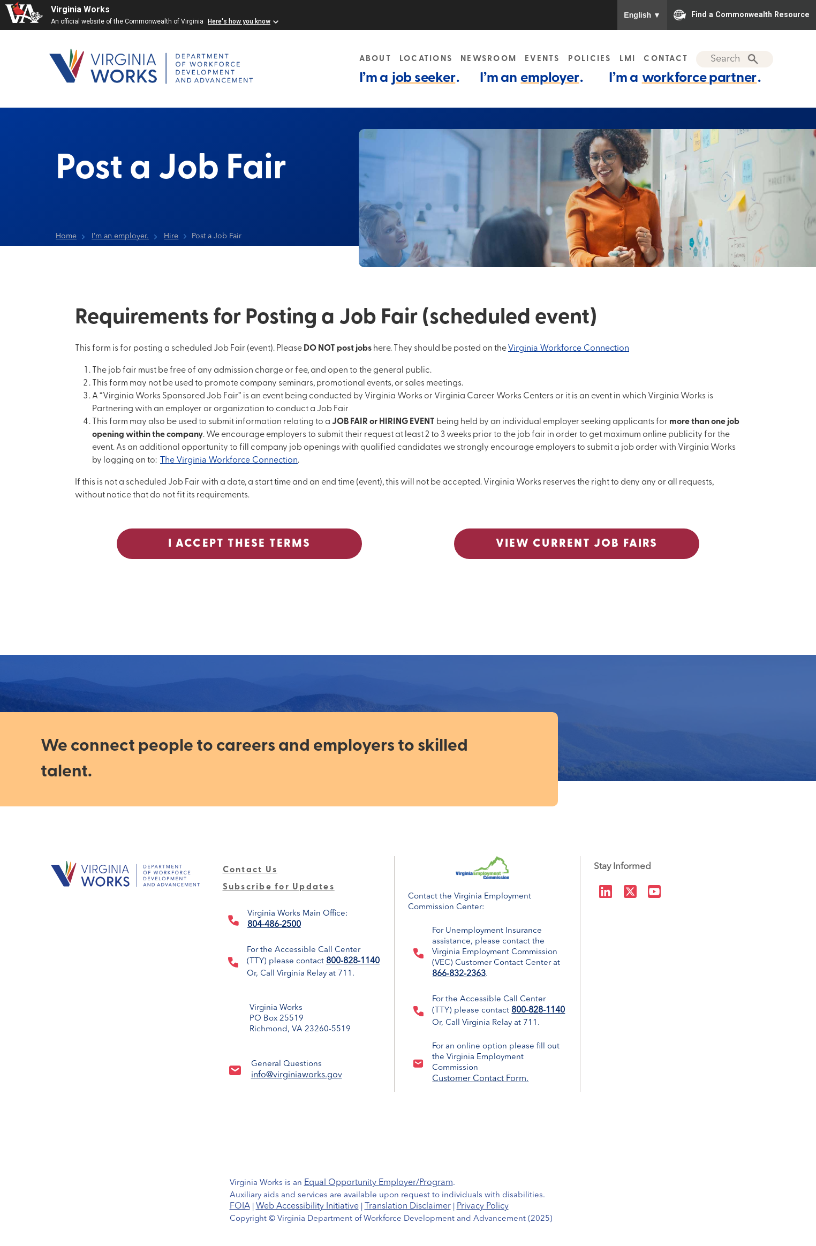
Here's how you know (239, 21)
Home (66, 236)
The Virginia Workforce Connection (229, 460)
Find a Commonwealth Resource (742, 15)
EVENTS (542, 59)
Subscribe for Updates (279, 887)
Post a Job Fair (216, 236)
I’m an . (531, 78)
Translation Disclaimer (408, 1206)
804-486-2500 (274, 924)
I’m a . (409, 78)
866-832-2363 (459, 974)
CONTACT (666, 59)
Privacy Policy (483, 1206)
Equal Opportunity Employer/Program (378, 1183)
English (642, 15)
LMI (627, 59)
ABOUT (375, 59)
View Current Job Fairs (577, 543)
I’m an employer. (120, 236)
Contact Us (250, 870)
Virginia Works (80, 9)
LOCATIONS (425, 59)
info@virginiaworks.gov (296, 1075)
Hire (171, 236)
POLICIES (589, 59)
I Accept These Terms (239, 543)
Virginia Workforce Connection (568, 348)
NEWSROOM (488, 59)
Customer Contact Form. (480, 1079)
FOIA (240, 1206)
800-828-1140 (353, 961)
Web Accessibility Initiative (307, 1206)
